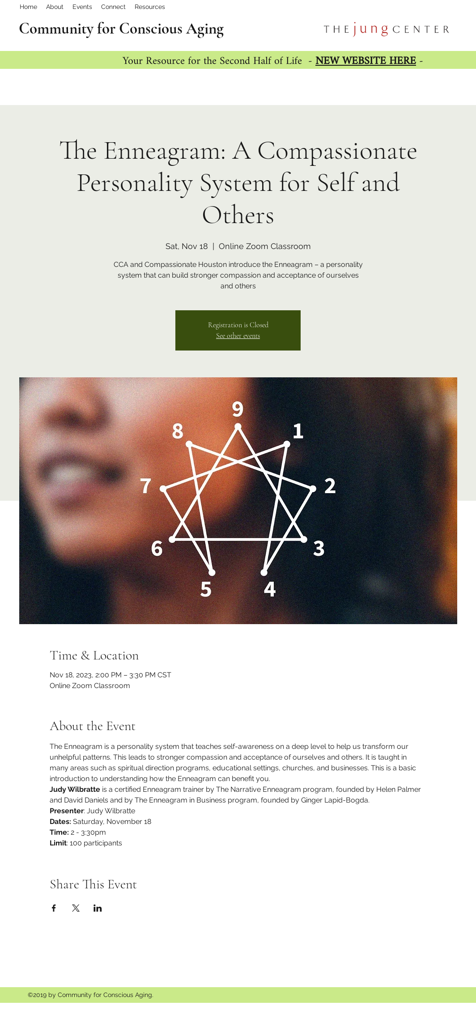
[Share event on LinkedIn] (98, 908)
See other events (238, 335)
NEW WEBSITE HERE (365, 61)
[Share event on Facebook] (54, 908)
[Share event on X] (76, 908)
